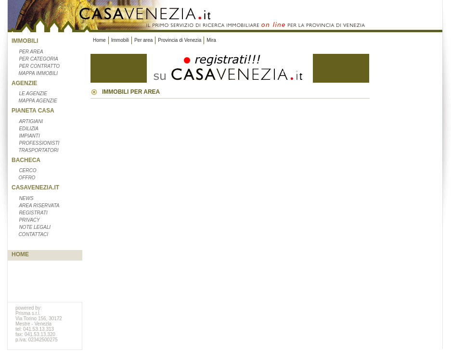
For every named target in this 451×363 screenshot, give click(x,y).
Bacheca (26, 160)
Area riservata (39, 205)
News (26, 198)
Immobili (25, 41)
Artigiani (31, 121)
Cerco (27, 170)
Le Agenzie (33, 93)
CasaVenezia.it (35, 187)
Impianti (29, 135)
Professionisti (39, 143)
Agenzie (24, 83)
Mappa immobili (38, 73)
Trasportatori (38, 150)
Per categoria (38, 59)
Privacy (29, 220)
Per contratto (39, 66)
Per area (31, 51)
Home (20, 254)
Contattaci (33, 234)
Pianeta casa (33, 110)
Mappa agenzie (37, 100)
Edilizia (29, 128)
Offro (26, 177)
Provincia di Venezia (179, 40)
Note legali (35, 227)
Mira (211, 40)
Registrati (33, 212)
